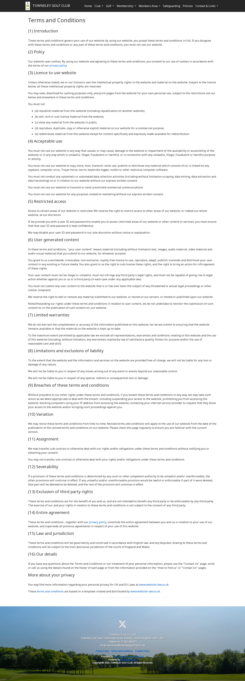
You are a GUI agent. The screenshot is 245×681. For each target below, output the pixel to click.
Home (88, 6)
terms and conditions (50, 591)
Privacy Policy (102, 651)
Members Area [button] (148, 6)
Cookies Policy (142, 651)
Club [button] (98, 6)
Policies (188, 6)
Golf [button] (109, 6)
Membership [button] (125, 6)
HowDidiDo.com (128, 659)
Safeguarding (171, 6)
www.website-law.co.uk (154, 584)
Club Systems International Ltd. (128, 656)
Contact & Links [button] (205, 6)
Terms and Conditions (122, 651)
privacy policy (58, 65)
